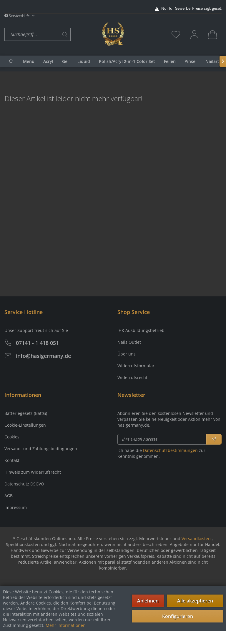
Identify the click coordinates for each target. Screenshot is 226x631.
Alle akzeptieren (195, 600)
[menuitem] (51, 34)
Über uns (126, 354)
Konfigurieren (177, 616)
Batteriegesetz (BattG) (25, 413)
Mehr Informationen (66, 625)
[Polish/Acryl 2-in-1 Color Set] (126, 61)
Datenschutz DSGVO (24, 484)
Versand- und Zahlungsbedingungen (40, 448)
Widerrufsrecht (132, 377)
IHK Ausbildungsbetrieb (140, 330)
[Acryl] (48, 61)
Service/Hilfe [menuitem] (17, 16)
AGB (8, 495)
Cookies (11, 437)
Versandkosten (196, 538)
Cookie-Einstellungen (25, 425)
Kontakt (11, 460)
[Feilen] (169, 61)
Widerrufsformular (135, 365)
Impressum (15, 507)
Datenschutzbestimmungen (170, 450)
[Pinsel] (190, 61)
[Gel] (65, 61)
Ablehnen (148, 600)
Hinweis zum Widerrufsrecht (32, 472)
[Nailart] (212, 61)
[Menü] (29, 61)
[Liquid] (83, 61)
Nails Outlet (129, 342)
